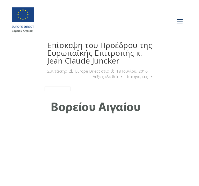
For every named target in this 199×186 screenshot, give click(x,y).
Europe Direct (87, 71)
